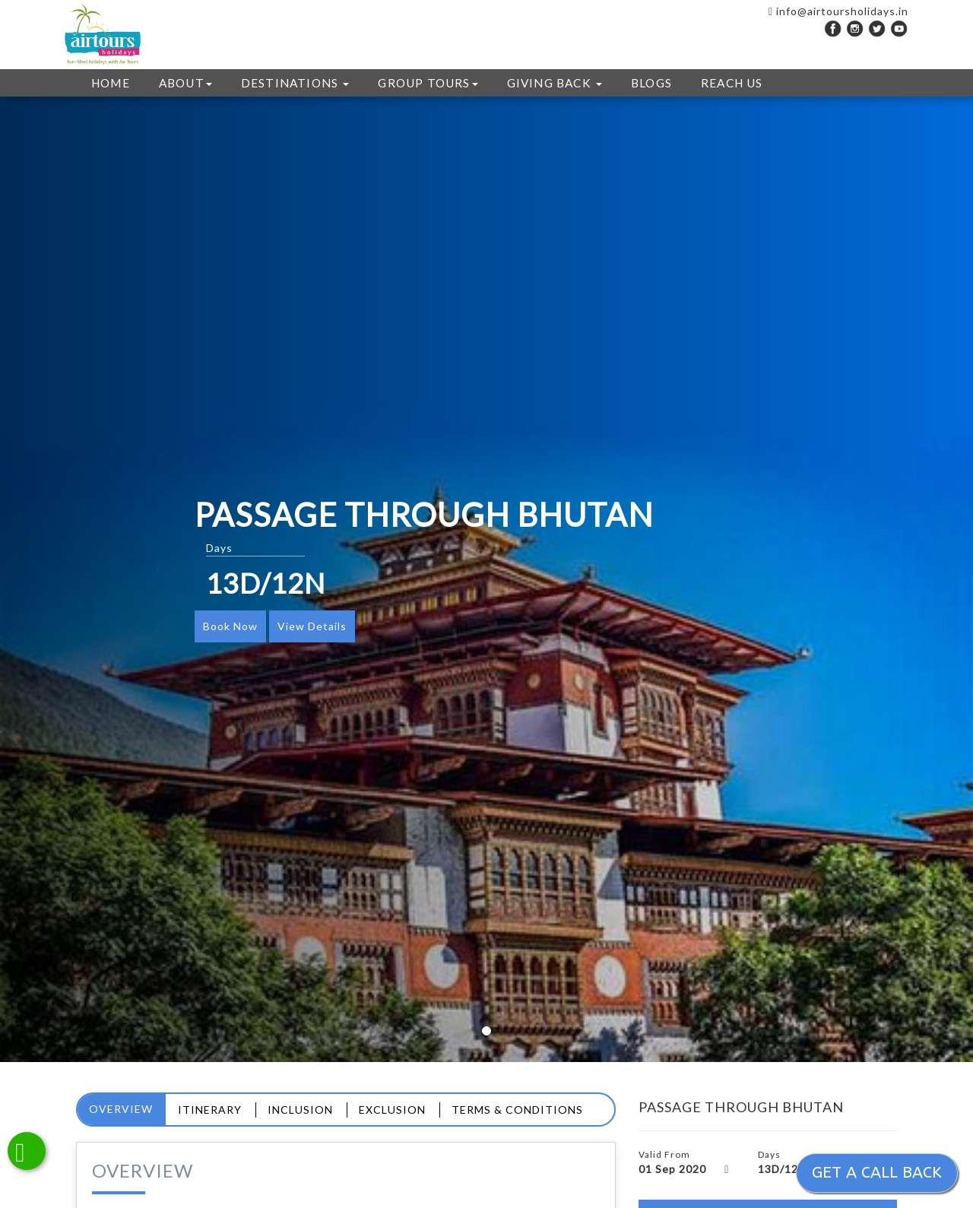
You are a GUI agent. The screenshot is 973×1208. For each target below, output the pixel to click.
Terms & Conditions (517, 1109)
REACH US (732, 83)
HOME (110, 83)
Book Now (230, 626)
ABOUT (185, 83)
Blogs (651, 83)
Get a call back (877, 1172)
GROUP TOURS (427, 83)
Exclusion (392, 1109)
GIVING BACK (554, 83)
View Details (312, 626)
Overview (121, 1108)
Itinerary (210, 1109)
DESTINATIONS (295, 83)
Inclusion (300, 1109)
